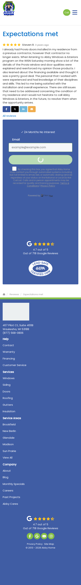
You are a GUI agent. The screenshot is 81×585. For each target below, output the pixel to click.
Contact (8, 345)
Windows (9, 378)
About (7, 470)
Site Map (49, 543)
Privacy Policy (35, 543)
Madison (8, 444)
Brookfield (9, 424)
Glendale (9, 438)
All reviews (9, 116)
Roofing (8, 398)
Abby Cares (10, 504)
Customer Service (14, 365)
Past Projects (11, 497)
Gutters (8, 405)
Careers (8, 490)
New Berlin (9, 431)
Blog (5, 477)
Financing (9, 358)
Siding (6, 385)
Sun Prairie (9, 451)
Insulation (9, 411)
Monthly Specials (14, 484)
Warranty (9, 352)
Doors (6, 391)
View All (7, 457)
